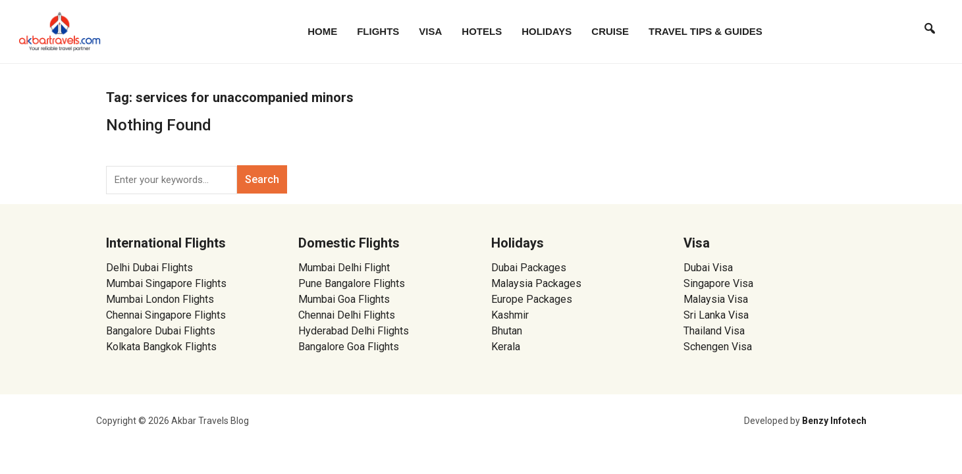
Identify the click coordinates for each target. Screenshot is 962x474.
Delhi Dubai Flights (149, 267)
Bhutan (506, 331)
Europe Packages (531, 299)
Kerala (505, 346)
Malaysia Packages (536, 283)
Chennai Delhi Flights (346, 315)
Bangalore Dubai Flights (160, 331)
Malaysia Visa (715, 299)
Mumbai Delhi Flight (344, 267)
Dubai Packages (528, 267)
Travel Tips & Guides (705, 31)
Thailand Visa (714, 331)
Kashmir (510, 315)
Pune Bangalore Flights (351, 283)
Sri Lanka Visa (717, 315)
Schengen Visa (717, 346)
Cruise (610, 31)
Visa (430, 31)
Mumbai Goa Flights (344, 299)
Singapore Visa (718, 283)
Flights (378, 31)
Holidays (546, 31)
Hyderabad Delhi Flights (353, 331)
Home (322, 31)
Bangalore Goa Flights (348, 346)
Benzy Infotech (834, 420)
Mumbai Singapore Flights (166, 283)
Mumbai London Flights (160, 299)
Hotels (482, 31)
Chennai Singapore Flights (166, 315)
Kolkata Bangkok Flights (161, 346)
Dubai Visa (708, 267)
